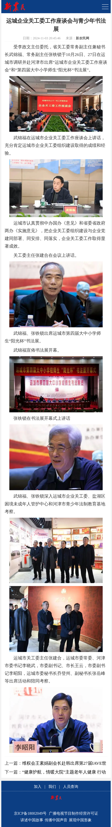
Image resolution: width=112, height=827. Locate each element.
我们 (52, 786)
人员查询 (70, 786)
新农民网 (82, 38)
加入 (37, 786)
